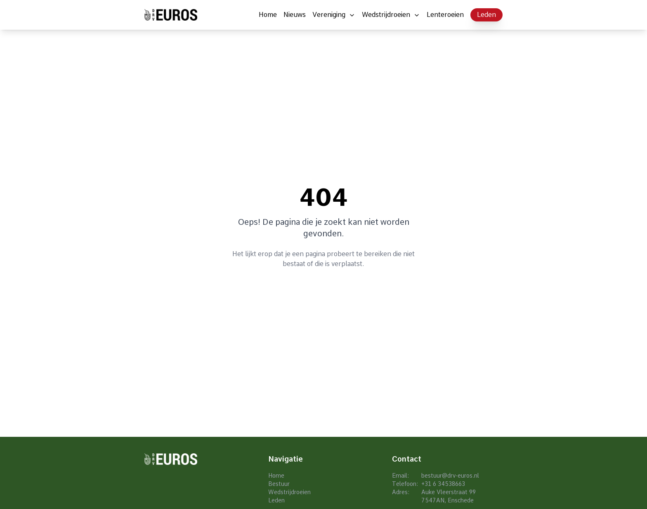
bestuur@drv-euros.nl (450, 475)
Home (268, 15)
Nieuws (294, 15)
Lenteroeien (445, 15)
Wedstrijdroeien (386, 15)
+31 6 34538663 (443, 484)
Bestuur (279, 484)
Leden (486, 15)
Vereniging (328, 15)
